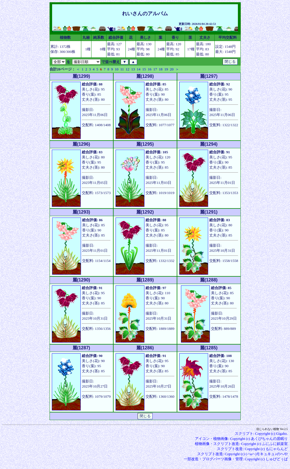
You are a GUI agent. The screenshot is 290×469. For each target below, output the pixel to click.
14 (138, 69)
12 (127, 69)
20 (172, 69)
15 (144, 69)
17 (155, 69)
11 (122, 69)
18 (161, 69)
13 (133, 69)
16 (150, 69)
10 (116, 69)
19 (166, 69)
